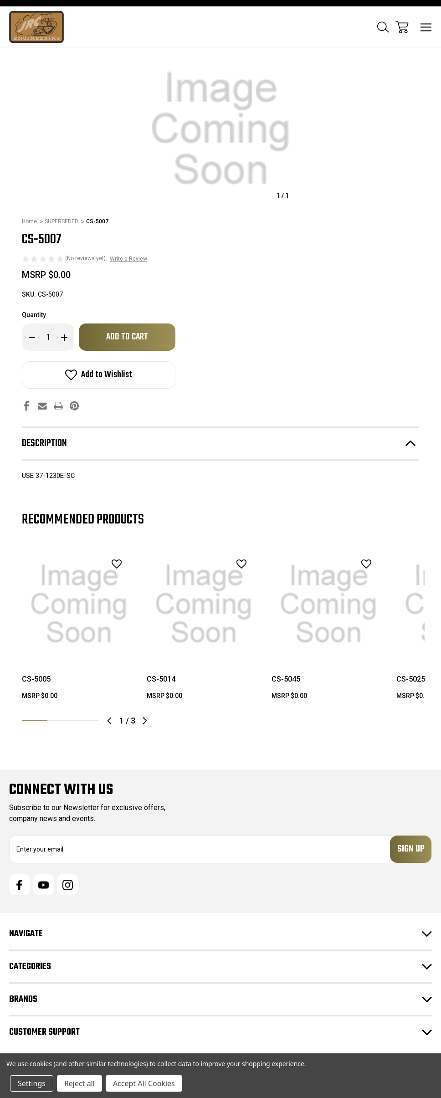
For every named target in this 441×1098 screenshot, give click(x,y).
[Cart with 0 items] (402, 27)
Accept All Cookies (144, 1083)
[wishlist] (105, 563)
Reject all (79, 1083)
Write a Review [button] (128, 259)
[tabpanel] (78, 627)
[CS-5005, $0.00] (79, 604)
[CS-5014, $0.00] (204, 604)
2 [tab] (60, 720)
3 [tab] (85, 720)
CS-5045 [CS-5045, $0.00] (286, 679)
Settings (32, 1083)
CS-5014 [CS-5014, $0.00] (161, 679)
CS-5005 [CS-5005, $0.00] (36, 679)
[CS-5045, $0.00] (328, 604)
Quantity (34, 314)
